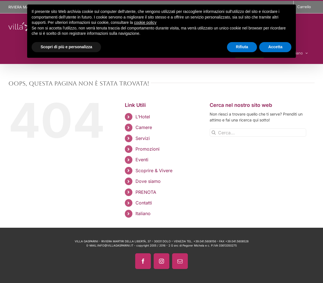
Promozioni (147, 149)
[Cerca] (214, 132)
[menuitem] (168, 213)
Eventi (141, 159)
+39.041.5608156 (204, 241)
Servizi (142, 138)
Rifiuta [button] (242, 47)
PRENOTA (145, 192)
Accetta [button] (275, 47)
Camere (143, 127)
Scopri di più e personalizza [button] (66, 47)
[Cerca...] (258, 132)
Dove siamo (148, 181)
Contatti (143, 203)
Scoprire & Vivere (153, 170)
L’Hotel (142, 116)
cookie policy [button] (145, 22)
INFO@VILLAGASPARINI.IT (115, 245)
